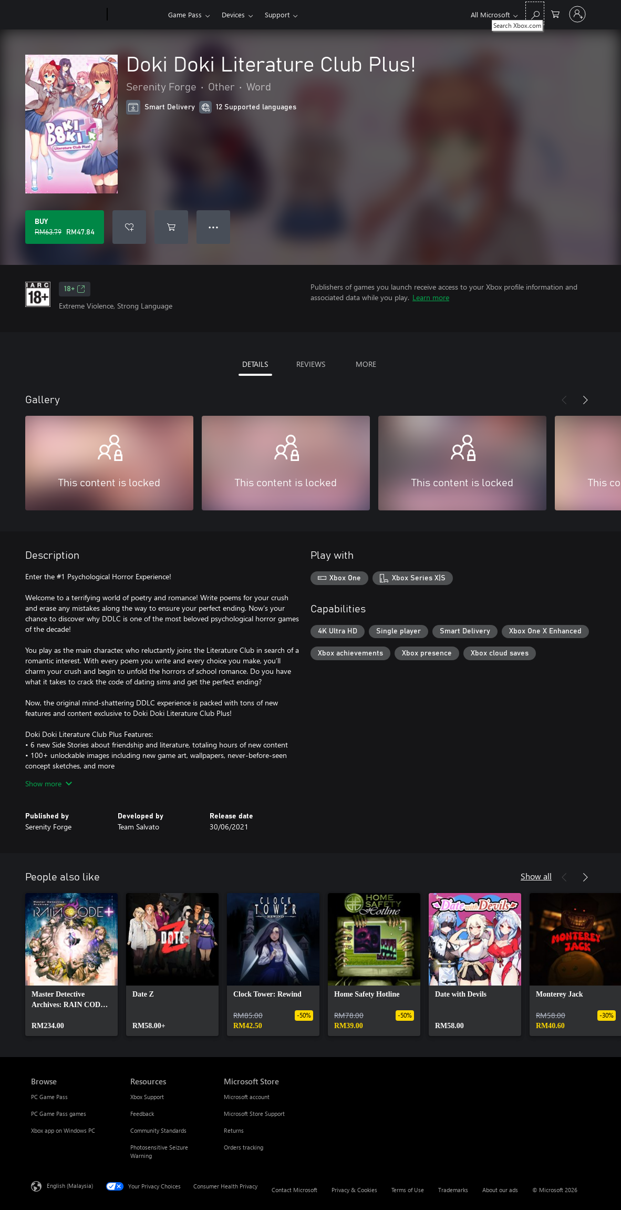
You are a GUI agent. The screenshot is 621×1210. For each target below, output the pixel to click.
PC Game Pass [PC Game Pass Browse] (49, 1096)
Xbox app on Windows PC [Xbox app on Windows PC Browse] (63, 1130)
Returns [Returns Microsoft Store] (234, 1130)
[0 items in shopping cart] (555, 13)
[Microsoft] (67, 15)
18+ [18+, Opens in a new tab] (74, 289)
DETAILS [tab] (255, 364)
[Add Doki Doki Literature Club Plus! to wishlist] (129, 227)
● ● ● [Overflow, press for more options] (214, 227)
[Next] (585, 400)
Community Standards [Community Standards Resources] (158, 1130)
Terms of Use (407, 1189)
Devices (233, 14)
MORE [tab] (366, 364)
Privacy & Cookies (354, 1189)
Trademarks (453, 1189)
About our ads (500, 1189)
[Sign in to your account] (577, 14)
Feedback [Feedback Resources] (142, 1113)
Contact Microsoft (294, 1189)
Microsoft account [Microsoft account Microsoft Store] (247, 1096)
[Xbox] (136, 15)
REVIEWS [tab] (310, 364)
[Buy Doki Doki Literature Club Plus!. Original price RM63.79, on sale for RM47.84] (64, 227)
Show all (536, 875)
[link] (71, 964)
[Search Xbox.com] (534, 13)
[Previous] (564, 400)
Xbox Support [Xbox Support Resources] (147, 1096)
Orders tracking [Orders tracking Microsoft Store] (243, 1147)
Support (277, 14)
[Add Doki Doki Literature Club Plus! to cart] (171, 227)
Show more (48, 783)
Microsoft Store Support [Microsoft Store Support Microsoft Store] (254, 1113)
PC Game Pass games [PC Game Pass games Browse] (58, 1113)
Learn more (430, 297)
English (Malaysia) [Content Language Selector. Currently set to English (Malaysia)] (70, 1185)
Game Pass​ (185, 14)
